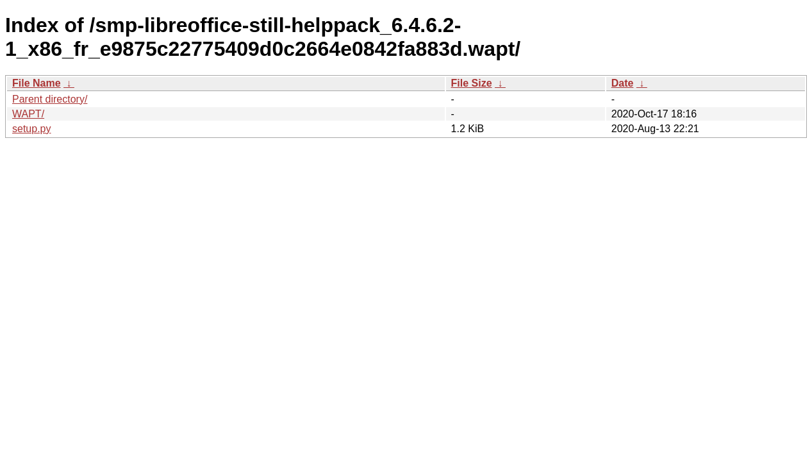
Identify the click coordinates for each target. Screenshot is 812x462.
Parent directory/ (49, 99)
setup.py (31, 128)
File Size (471, 83)
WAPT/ (28, 113)
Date (622, 83)
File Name (36, 83)
